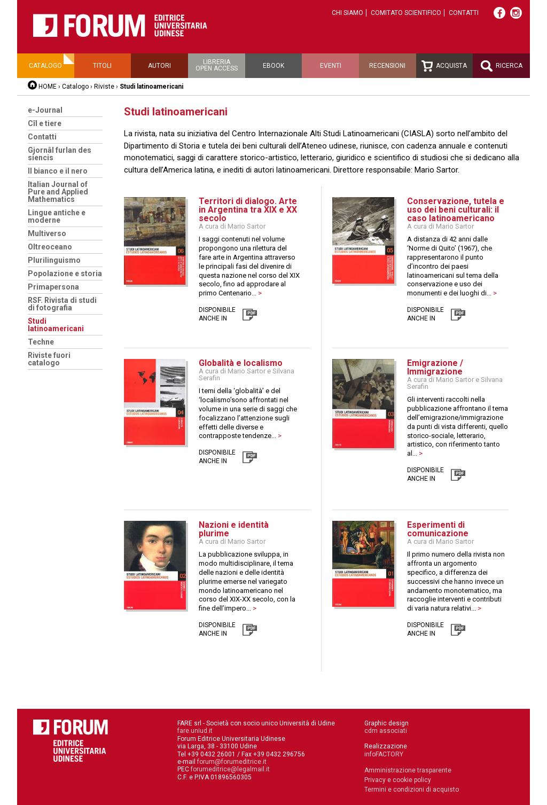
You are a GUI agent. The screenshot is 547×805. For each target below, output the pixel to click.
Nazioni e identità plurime (234, 529)
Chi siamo (347, 13)
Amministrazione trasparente (407, 770)
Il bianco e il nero (58, 171)
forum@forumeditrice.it (232, 761)
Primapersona (53, 287)
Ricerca (501, 66)
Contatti (464, 13)
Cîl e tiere (44, 123)
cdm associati (385, 730)
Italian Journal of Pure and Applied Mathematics (58, 192)
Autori (159, 65)
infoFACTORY (383, 754)
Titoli (102, 65)
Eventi (330, 65)
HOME (47, 86)
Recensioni (387, 65)
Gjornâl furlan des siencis (59, 153)
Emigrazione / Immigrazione (435, 367)
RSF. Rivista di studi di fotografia (62, 303)
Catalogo (45, 65)
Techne (41, 342)
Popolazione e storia (65, 273)
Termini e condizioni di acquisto (411, 789)
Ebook (273, 65)
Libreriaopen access (217, 65)
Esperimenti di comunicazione (437, 529)
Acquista (444, 66)
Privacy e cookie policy (397, 780)
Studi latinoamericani (56, 324)
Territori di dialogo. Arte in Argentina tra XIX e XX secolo (248, 209)
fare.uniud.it (195, 730)
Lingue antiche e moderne (56, 216)
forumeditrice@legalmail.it (230, 769)
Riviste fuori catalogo (49, 358)
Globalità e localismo (241, 363)
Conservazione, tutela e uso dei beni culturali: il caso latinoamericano (455, 209)
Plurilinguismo (54, 260)
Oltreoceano (50, 247)
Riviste (104, 86)
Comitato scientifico (406, 13)
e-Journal (45, 110)
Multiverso (47, 233)
